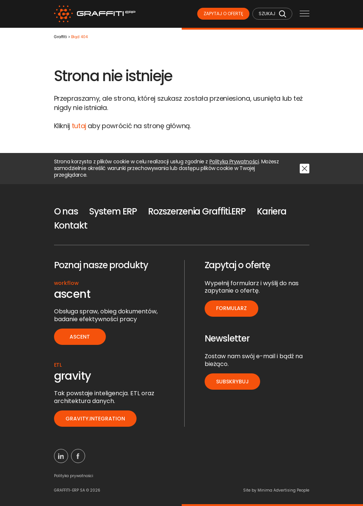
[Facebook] (78, 456)
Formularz (231, 308)
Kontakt (70, 225)
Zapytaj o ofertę (223, 13)
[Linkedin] (61, 456)
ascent (80, 336)
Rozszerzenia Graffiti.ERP (197, 211)
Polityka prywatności (73, 476)
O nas (66, 211)
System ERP (113, 211)
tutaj (79, 125)
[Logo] (94, 14)
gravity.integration (95, 418)
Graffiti (60, 37)
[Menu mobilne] (304, 14)
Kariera (271, 211)
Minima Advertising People (283, 490)
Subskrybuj (232, 381)
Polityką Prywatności (234, 162)
